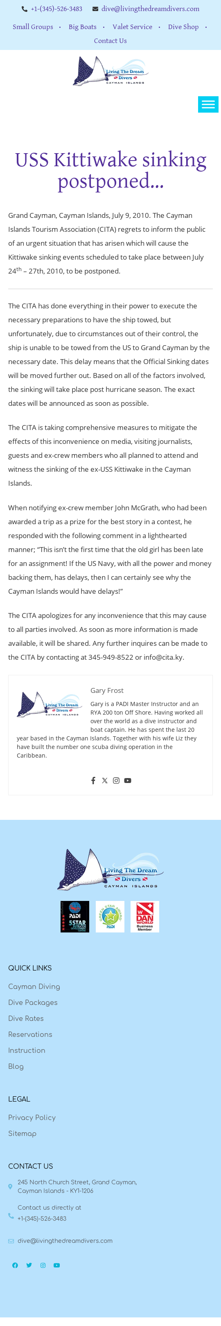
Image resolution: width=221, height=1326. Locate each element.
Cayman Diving (34, 987)
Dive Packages (33, 1003)
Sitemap (22, 1134)
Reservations (30, 1035)
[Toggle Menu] (208, 105)
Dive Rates (26, 1019)
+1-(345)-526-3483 (42, 1219)
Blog (16, 1066)
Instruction (26, 1050)
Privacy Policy (32, 1118)
